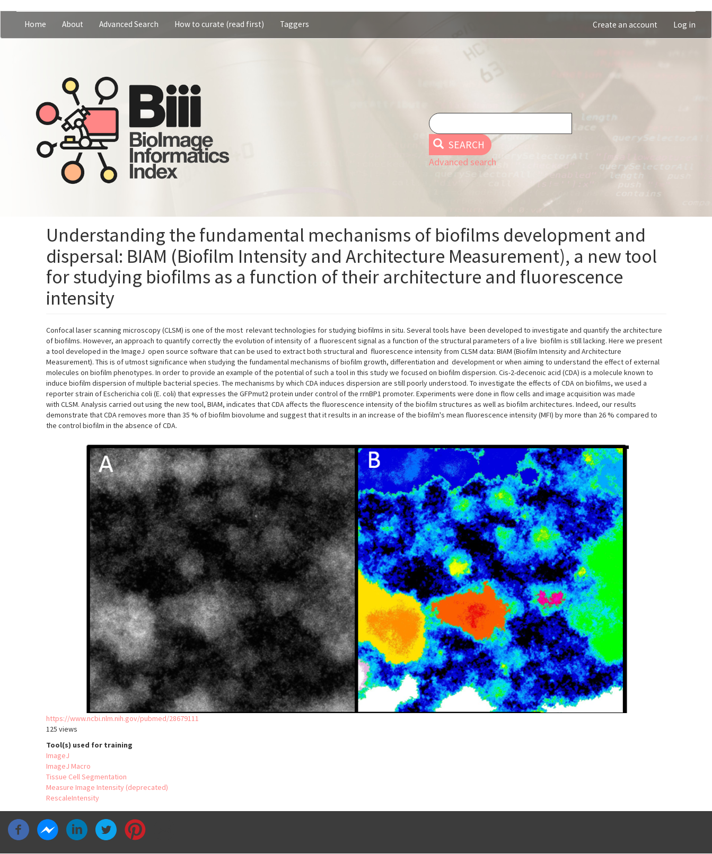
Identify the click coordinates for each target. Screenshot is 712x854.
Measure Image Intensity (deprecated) (107, 787)
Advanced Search (129, 24)
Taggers (294, 24)
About (72, 24)
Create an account (625, 25)
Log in (684, 25)
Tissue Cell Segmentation (86, 776)
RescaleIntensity (72, 798)
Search (459, 144)
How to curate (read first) (219, 24)
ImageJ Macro (68, 766)
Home (35, 24)
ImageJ (57, 755)
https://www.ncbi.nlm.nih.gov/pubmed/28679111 (122, 718)
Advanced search (462, 162)
